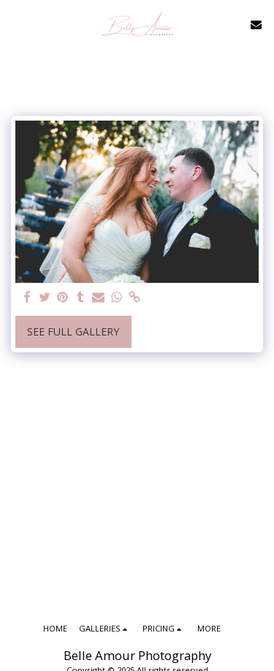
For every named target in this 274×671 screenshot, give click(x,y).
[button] (16, 24)
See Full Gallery (73, 331)
